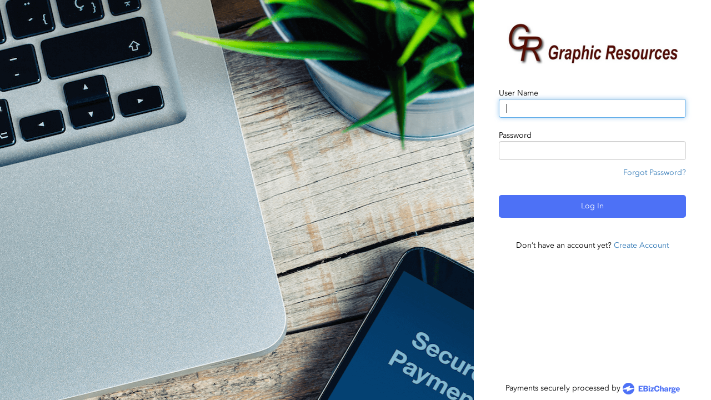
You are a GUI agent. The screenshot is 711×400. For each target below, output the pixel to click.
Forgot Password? (654, 172)
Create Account (641, 245)
